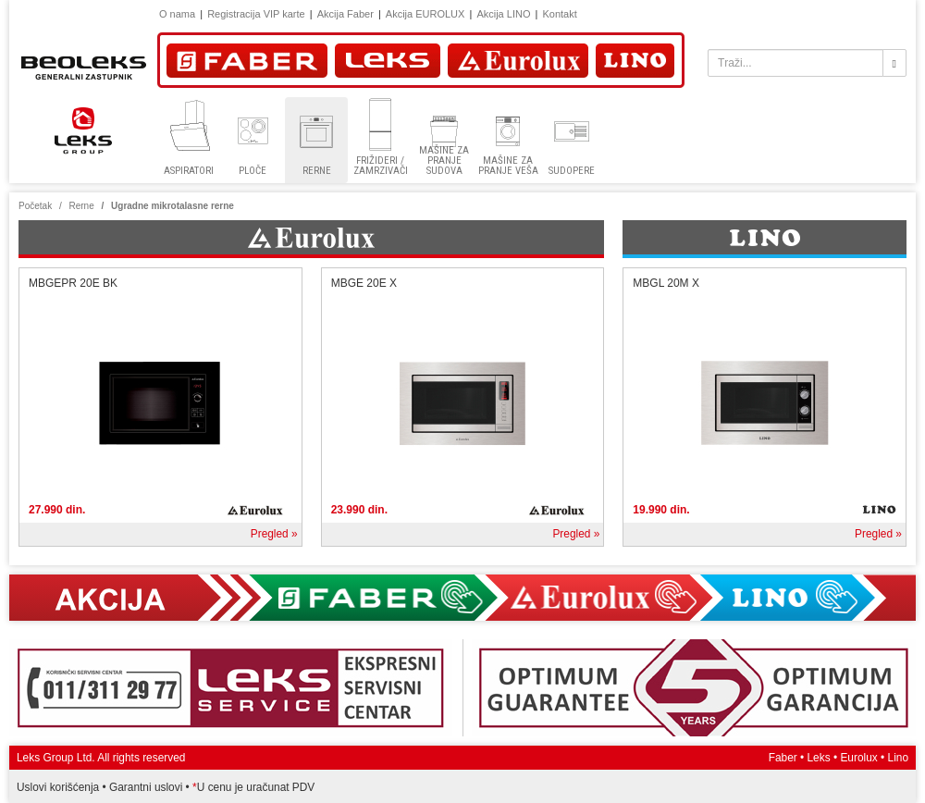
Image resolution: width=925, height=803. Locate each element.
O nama (177, 13)
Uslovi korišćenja (58, 787)
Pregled (270, 533)
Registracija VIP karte (256, 13)
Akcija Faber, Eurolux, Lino (462, 597)
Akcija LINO (503, 13)
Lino (898, 757)
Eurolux (858, 757)
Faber (783, 757)
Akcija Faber (345, 13)
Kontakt (559, 13)
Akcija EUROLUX (425, 13)
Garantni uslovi (145, 787)
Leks (819, 757)
